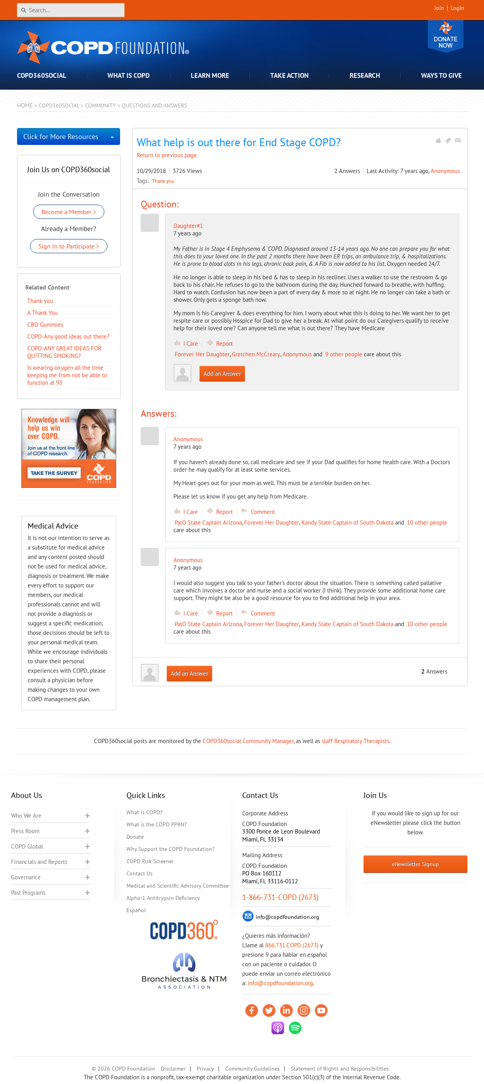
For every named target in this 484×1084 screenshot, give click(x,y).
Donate (445, 36)
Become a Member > (68, 212)
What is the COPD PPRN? (156, 824)
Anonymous (445, 171)
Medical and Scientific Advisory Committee (177, 885)
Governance (26, 877)
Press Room (25, 831)
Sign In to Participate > (68, 246)
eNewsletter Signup (415, 864)
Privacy (205, 1068)
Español (136, 910)
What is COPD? (144, 812)
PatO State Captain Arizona (208, 522)
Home (25, 105)
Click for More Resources (60, 136)
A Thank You (42, 312)
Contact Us (139, 873)
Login (457, 8)
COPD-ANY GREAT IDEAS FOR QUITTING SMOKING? (64, 351)
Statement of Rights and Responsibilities (340, 1068)
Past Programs (28, 892)
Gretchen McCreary (256, 354)
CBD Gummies (45, 324)
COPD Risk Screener (150, 861)
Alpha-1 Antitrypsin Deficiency (163, 897)
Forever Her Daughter (202, 354)
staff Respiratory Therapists (355, 741)
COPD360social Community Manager (248, 741)
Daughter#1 (188, 226)
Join (439, 8)
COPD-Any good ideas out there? (68, 336)
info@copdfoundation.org (280, 983)
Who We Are (26, 815)
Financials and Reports (39, 862)
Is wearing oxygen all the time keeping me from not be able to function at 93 (67, 375)
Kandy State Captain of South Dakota (347, 522)
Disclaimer (173, 1068)
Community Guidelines (252, 1068)
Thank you (163, 180)
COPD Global (27, 846)
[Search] (70, 10)
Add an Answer (222, 373)
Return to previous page (167, 155)
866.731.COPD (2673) (291, 945)
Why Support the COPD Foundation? (170, 849)
